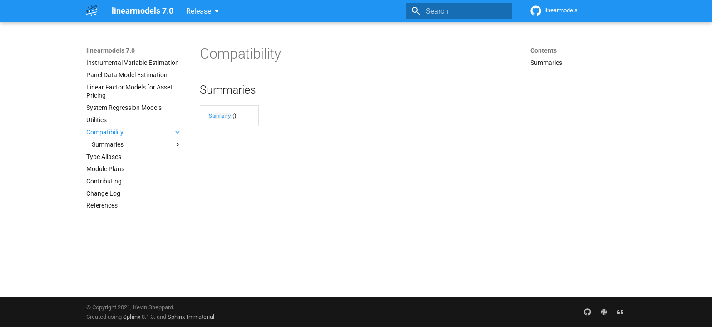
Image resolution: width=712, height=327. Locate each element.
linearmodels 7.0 (110, 50)
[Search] (459, 11)
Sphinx (131, 316)
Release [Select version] (198, 11)
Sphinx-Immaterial (191, 316)
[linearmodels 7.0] (92, 11)
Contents (543, 50)
